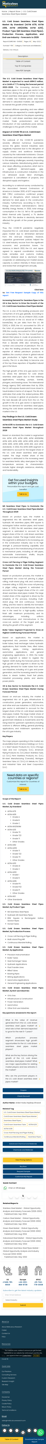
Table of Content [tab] (23, 61)
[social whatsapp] (4, 1430)
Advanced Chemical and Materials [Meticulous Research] (23, 1144)
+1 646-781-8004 (8, 1283)
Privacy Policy (7, 1400)
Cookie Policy (26, 1355)
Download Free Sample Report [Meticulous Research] (34, 1440)
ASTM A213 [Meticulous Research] (33, 1124)
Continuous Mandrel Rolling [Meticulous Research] (15, 1137)
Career (4, 1330)
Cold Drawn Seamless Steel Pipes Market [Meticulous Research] (20, 1116)
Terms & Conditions (9, 1410)
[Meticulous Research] (23, 1025)
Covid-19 (5, 1359)
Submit (23, 1305)
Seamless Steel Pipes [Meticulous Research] (12, 1120)
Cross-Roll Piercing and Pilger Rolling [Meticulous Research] (18, 1133)
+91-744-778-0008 (38, 1283)
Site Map (5, 1385)
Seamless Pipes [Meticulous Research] (34, 1137)
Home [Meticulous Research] (4, 11)
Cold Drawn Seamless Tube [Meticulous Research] (15, 1124)
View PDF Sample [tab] (23, 70)
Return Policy (6, 1407)
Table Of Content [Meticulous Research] (11, 1439)
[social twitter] (23, 1432)
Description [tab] (23, 56)
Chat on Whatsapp (16, 1188)
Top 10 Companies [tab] (23, 66)
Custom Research (8, 1378)
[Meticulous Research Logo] (10, 4)
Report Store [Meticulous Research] (15, 11)
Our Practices (6, 1371)
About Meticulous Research (12, 1327)
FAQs (4, 1337)
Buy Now (23, 1166)
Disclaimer (6, 1397)
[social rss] (35, 1430)
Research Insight (8, 1381)
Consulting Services (9, 1375)
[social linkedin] (17, 1430)
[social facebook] (10, 1430)
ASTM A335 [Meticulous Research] (8, 1129)
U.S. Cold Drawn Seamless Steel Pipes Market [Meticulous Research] (22, 1112)
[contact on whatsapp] (40, 1432)
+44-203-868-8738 (23, 1283)
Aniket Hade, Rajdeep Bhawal (28, 1103)
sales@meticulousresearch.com (14, 1421)
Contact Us (6, 1333)
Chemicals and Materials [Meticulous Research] (23, 1150)
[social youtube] (29, 1430)
